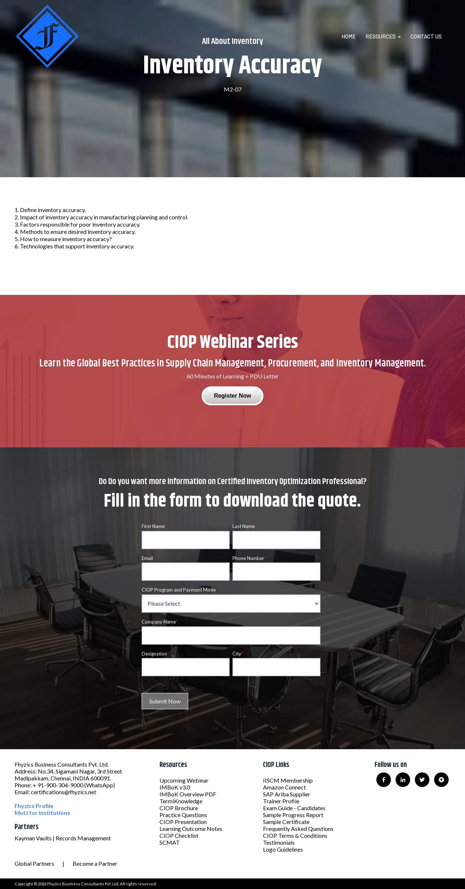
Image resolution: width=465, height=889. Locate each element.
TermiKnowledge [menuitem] (180, 800)
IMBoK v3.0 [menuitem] (174, 787)
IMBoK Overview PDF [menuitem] (187, 794)
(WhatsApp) (99, 785)
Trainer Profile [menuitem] (281, 800)
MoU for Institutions (42, 812)
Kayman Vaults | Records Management (63, 838)
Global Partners (34, 863)
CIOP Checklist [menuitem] (178, 835)
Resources (380, 36)
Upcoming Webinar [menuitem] (184, 780)
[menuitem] (352, 36)
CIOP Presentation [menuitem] (183, 821)
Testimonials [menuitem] (279, 842)
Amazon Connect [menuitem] (284, 787)
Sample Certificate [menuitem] (286, 821)
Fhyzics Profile (34, 805)
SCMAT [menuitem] (169, 842)
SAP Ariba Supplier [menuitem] (286, 794)
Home (348, 36)
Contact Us (426, 36)
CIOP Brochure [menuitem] (178, 807)
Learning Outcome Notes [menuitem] (190, 828)
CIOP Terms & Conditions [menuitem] (295, 835)
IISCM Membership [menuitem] (288, 780)
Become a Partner (95, 863)
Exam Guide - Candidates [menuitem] (294, 807)
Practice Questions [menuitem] (183, 814)
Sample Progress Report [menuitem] (293, 814)
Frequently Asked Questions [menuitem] (298, 828)
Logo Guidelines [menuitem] (283, 849)
